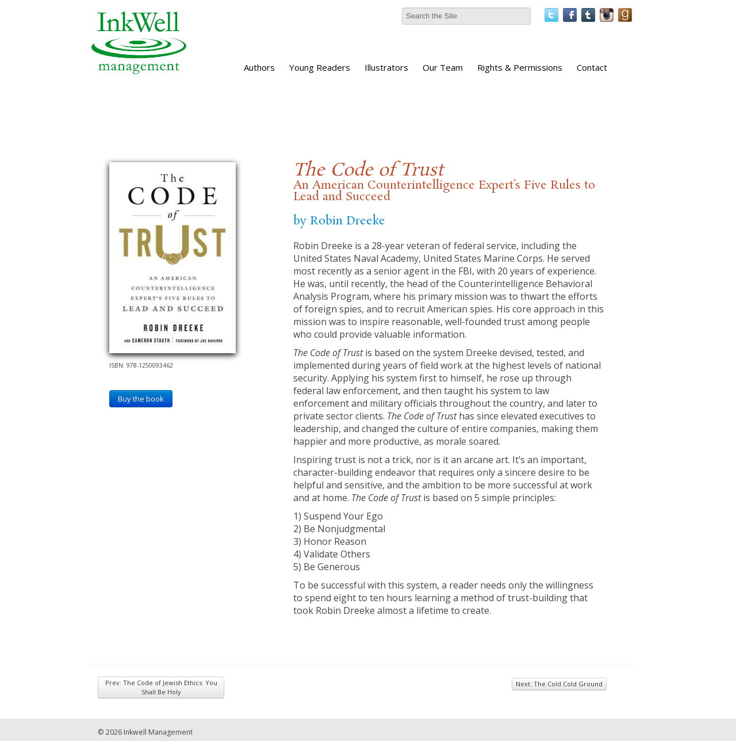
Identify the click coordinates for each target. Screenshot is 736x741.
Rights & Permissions (519, 67)
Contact (592, 67)
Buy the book (141, 399)
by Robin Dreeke (339, 221)
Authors (259, 67)
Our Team (443, 67)
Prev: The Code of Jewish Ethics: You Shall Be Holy (161, 687)
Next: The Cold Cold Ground (559, 683)
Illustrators (386, 67)
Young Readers (319, 67)
